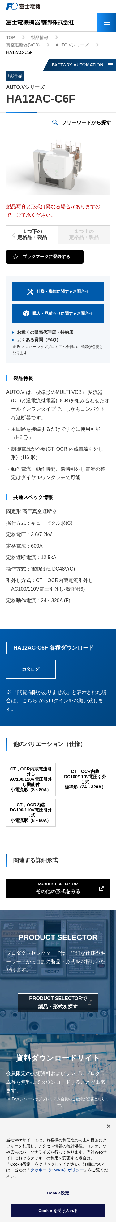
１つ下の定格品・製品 (32, 234)
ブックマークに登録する (46, 256)
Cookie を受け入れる (58, 1213)
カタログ (30, 669)
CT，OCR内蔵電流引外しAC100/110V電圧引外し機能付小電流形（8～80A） (31, 779)
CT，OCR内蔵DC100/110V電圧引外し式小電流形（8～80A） (31, 812)
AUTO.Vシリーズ (72, 44)
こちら (29, 700)
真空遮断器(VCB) (23, 44)
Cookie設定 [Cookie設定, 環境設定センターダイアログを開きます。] (58, 1195)
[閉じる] (108, 1128)
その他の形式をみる (58, 887)
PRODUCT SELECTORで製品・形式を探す (58, 1002)
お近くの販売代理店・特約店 (45, 332)
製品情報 (39, 37)
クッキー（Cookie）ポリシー (57, 1172)
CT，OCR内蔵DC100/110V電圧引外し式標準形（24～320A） (85, 779)
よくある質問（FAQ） (39, 339)
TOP (10, 37)
